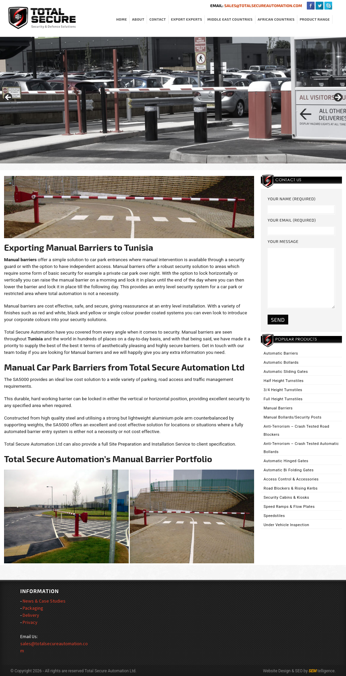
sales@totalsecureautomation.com (262, 5)
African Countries (276, 19)
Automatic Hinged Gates (286, 461)
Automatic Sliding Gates (286, 371)
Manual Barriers (278, 408)
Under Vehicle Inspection (286, 525)
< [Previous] (8, 98)
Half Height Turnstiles (284, 381)
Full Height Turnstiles (283, 399)
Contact (157, 19)
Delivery (31, 615)
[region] (173, 99)
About (138, 19)
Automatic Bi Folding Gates (289, 470)
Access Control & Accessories (291, 479)
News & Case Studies (44, 601)
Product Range (315, 19)
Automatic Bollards (281, 362)
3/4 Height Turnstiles (283, 390)
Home (121, 19)
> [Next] (337, 98)
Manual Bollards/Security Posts (292, 417)
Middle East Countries (229, 19)
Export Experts (186, 19)
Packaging (33, 608)
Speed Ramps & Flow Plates (289, 506)
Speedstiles (274, 516)
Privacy (30, 622)
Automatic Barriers (281, 353)
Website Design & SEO (282, 671)
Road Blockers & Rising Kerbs (291, 488)
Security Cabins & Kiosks (286, 497)
